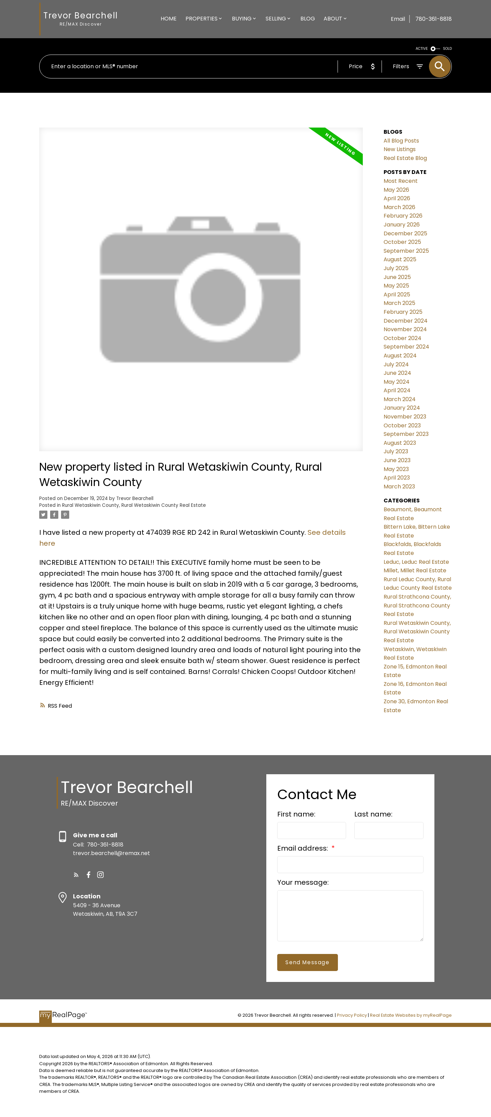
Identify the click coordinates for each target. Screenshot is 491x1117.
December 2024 (406, 321)
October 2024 (402, 338)
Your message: (303, 882)
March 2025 (399, 303)
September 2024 (406, 347)
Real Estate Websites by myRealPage (411, 1015)
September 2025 (406, 251)
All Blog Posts (401, 141)
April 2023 (397, 478)
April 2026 (397, 198)
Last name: (373, 814)
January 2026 (402, 225)
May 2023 (396, 469)
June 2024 (397, 373)
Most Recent (401, 181)
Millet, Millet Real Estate (415, 570)
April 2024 (397, 390)
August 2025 (400, 259)
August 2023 (400, 443)
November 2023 (405, 417)
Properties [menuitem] (201, 19)
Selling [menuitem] (276, 19)
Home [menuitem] (169, 19)
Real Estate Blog (405, 158)
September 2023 (406, 434)
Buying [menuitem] (242, 19)
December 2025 (405, 233)
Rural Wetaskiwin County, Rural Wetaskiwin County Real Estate (134, 505)
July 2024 (396, 364)
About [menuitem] (333, 19)
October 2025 (402, 242)
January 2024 (402, 408)
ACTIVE (422, 48)
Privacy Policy (352, 1015)
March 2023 (399, 486)
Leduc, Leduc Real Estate (416, 562)
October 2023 (402, 425)
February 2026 (403, 216)
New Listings (400, 149)
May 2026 (396, 190)
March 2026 (399, 207)
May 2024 (397, 382)
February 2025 (403, 312)
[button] (76, 874)
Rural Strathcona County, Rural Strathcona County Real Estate (417, 605)
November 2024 (405, 329)
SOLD (447, 48)
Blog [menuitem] (307, 19)
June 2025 (397, 277)
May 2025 (396, 286)
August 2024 (400, 355)
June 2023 (397, 460)
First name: (296, 814)
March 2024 (400, 399)
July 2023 (396, 451)
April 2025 (397, 294)
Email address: (303, 848)
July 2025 (396, 268)
